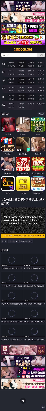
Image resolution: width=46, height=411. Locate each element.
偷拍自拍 (21, 79)
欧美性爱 (41, 79)
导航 (3, 105)
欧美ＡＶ (31, 71)
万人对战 (31, 62)
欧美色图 (31, 87)
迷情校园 (11, 99)
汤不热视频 (41, 104)
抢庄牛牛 (41, 66)
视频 (3, 72)
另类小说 (21, 99)
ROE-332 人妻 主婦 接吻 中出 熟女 (21, 241)
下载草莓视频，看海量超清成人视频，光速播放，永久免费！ (23, 235)
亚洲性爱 (11, 79)
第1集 (4, 241)
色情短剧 (21, 107)
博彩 (3, 64)
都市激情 (11, 95)
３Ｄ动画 (41, 71)
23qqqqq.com (23, 50)
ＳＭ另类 (41, 74)
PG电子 (11, 62)
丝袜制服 (21, 74)
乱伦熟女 (31, 82)
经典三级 (21, 82)
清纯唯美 (21, 91)
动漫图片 (41, 87)
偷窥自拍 (11, 87)
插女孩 (11, 104)
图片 (3, 89)
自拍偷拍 (21, 71)
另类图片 (41, 91)
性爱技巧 (41, 99)
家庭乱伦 (21, 95)
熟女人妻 (11, 74)
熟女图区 (31, 91)
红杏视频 (11, 107)
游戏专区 (41, 62)
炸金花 (21, 66)
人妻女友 (31, 95)
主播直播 (31, 74)
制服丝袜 (11, 82)
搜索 (41, 55)
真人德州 (21, 62)
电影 (3, 80)
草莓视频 (31, 104)
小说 (3, 97)
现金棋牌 (31, 66)
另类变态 (41, 82)
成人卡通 (31, 79)
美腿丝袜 (11, 91)
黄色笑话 (31, 99)
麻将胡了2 (11, 66)
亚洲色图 (21, 87)
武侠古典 (41, 95)
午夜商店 (21, 104)
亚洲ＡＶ (11, 71)
